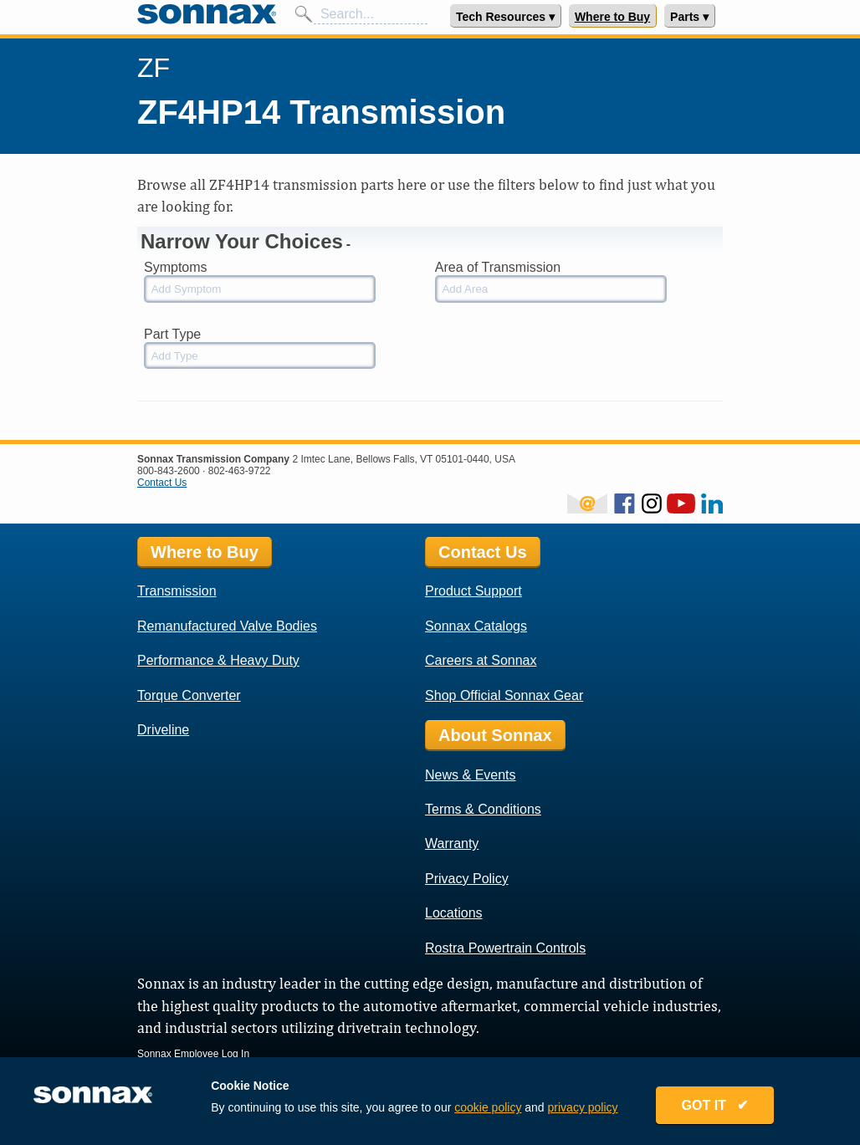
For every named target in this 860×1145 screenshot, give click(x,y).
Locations (454, 913)
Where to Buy (612, 16)
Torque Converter (189, 695)
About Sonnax (495, 735)
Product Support (473, 591)
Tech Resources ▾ (505, 16)
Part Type (172, 334)
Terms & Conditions (483, 809)
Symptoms (175, 267)
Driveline (163, 730)
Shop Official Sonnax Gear (504, 695)
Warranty (452, 843)
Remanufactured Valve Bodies (227, 626)
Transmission (177, 591)
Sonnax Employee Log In (193, 1054)
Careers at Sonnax (480, 660)
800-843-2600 (168, 471)
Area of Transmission (498, 267)
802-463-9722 (239, 471)
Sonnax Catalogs (476, 626)
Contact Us (162, 482)
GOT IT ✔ (715, 1105)
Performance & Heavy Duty (218, 660)
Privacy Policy (467, 879)
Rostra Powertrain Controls (505, 948)
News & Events (470, 775)
